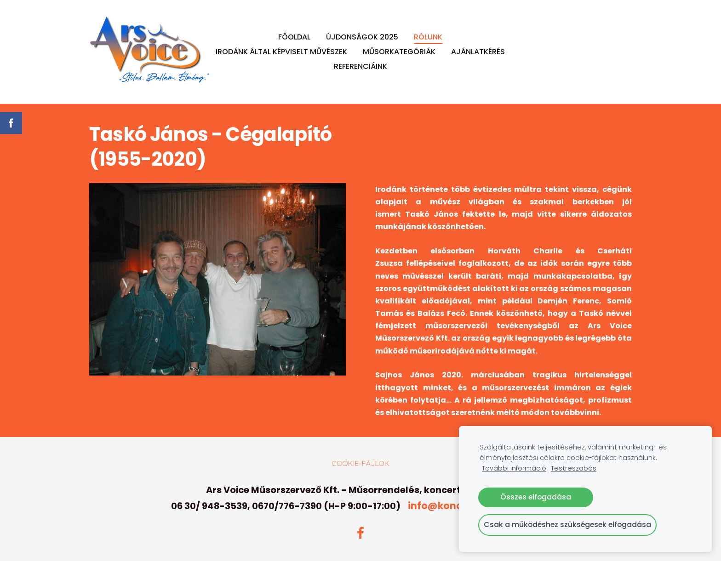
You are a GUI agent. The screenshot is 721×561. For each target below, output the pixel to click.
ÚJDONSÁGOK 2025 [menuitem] (362, 37)
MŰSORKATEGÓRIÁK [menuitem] (399, 51)
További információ (514, 468)
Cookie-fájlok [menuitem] (360, 463)
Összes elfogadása (535, 497)
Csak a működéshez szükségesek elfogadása (567, 524)
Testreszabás (573, 468)
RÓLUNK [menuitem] (428, 37)
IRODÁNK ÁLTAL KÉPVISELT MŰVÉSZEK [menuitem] (281, 51)
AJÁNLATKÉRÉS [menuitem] (478, 51)
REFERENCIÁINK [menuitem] (360, 66)
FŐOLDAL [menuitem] (294, 37)
